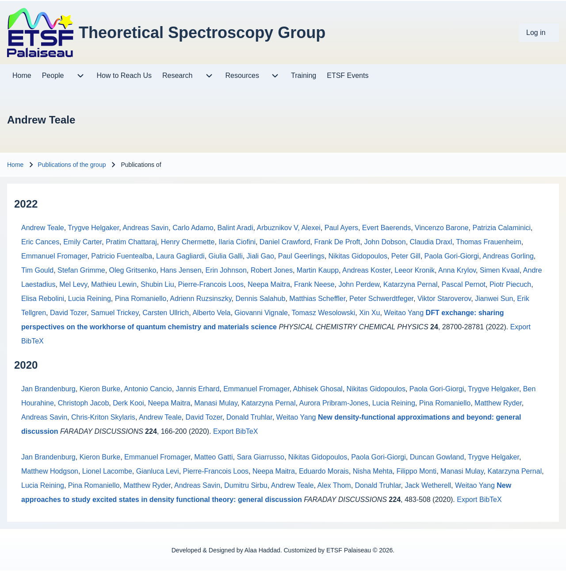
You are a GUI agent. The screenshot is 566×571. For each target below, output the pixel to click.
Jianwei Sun (494, 298)
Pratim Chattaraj (131, 242)
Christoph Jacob (83, 403)
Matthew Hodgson (49, 471)
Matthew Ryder (498, 403)
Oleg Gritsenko (133, 270)
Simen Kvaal (500, 270)
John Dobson (384, 242)
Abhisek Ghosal (318, 389)
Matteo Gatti (213, 457)
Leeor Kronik (414, 270)
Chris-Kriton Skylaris (103, 417)
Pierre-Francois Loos (211, 284)
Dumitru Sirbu (246, 485)
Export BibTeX (235, 431)
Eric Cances (40, 242)
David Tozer (68, 312)
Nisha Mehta (373, 471)
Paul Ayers (341, 227)
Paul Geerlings (301, 256)
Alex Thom (334, 485)
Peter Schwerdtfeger (381, 298)
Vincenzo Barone (442, 227)
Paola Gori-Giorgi (451, 256)
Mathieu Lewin (114, 284)
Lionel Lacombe (107, 471)
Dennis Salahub (260, 298)
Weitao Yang (404, 312)
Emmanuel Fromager (54, 256)
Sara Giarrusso (260, 457)
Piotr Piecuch (510, 284)
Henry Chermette (188, 242)
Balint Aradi (235, 227)
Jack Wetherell (428, 485)
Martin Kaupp (318, 270)
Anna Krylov (457, 270)
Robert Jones (272, 270)
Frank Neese (314, 284)
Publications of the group (72, 164)
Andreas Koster (366, 270)
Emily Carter (82, 242)
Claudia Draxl (431, 242)
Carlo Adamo (193, 227)
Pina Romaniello (141, 298)
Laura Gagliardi (180, 256)
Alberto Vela (211, 312)
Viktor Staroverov (444, 298)
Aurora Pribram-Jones (333, 403)
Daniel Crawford (285, 242)
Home (15, 164)
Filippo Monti (416, 471)
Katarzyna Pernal (410, 284)
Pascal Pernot (463, 284)
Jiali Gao (260, 256)
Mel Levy (73, 284)
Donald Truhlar (249, 417)
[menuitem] (539, 32)
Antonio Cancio (148, 389)
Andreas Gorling (508, 256)
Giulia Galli (225, 256)
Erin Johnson (225, 270)
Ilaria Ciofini (237, 242)
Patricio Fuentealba (121, 256)
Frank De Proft (337, 242)
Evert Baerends (386, 227)
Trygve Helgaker (93, 227)
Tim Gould (37, 270)
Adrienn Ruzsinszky (200, 298)
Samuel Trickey (114, 312)
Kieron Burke (100, 389)
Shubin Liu (157, 284)
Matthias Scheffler (317, 298)
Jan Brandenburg (48, 389)
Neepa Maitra (269, 284)
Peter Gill (406, 256)
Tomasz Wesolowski (324, 312)
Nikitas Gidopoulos (358, 256)
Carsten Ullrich (165, 312)
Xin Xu (369, 312)
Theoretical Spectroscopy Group (202, 32)
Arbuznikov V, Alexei (288, 227)
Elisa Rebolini (42, 298)
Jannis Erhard (198, 389)
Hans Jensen (180, 270)
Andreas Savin (145, 227)
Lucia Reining (89, 298)
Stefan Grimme (81, 270)
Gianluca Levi (157, 471)
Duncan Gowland (437, 457)
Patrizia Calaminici (502, 227)
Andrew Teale (42, 227)
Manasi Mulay (215, 403)
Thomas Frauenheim (488, 242)
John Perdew (358, 284)
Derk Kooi (128, 403)
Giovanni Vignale (261, 312)
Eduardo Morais (324, 471)
